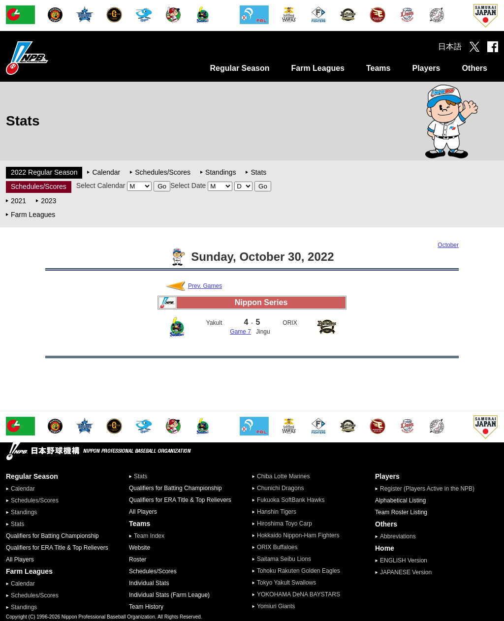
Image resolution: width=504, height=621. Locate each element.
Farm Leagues (317, 68)
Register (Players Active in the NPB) (430, 488)
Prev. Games (205, 285)
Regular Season (240, 68)
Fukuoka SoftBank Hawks (290, 500)
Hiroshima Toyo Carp (284, 523)
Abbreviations (398, 536)
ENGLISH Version (403, 560)
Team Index (149, 535)
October (448, 245)
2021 (18, 201)
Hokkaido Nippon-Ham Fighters (298, 535)
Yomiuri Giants (276, 606)
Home (384, 548)
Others (474, 68)
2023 (48, 201)
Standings (220, 172)
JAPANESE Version (406, 572)
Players (426, 68)
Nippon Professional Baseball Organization (51, 58)
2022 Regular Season (44, 172)
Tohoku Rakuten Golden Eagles (298, 570)
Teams (378, 68)
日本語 (450, 46)
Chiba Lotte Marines (283, 476)
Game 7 (240, 331)
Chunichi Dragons (280, 488)
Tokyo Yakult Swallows (286, 582)
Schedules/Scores (162, 172)
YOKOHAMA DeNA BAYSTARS (298, 594)
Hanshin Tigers (276, 511)
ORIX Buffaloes (277, 547)
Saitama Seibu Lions (284, 559)
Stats (258, 172)
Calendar (106, 172)
